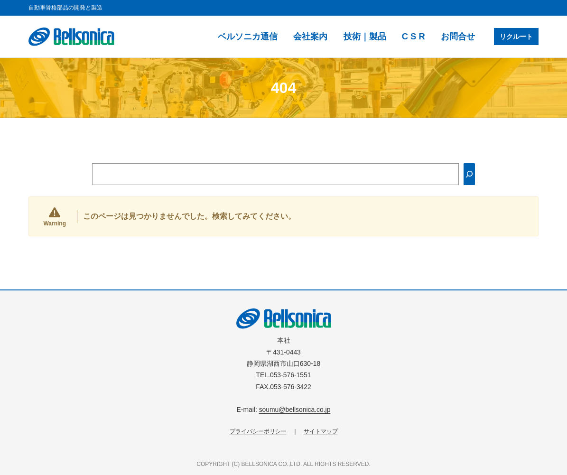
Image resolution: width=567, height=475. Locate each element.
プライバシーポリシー (258, 431)
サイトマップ (321, 431)
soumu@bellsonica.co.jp (295, 409)
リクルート (516, 36)
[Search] (469, 174)
